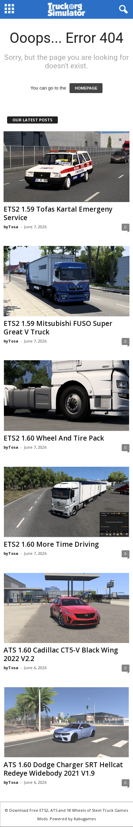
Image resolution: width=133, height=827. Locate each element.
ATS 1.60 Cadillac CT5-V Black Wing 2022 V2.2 (61, 654)
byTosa (11, 226)
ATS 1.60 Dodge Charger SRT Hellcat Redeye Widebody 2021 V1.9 (63, 769)
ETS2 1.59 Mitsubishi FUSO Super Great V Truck (58, 328)
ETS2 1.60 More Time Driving (51, 544)
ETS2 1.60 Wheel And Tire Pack (54, 438)
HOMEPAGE (86, 88)
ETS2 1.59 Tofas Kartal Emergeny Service (58, 213)
